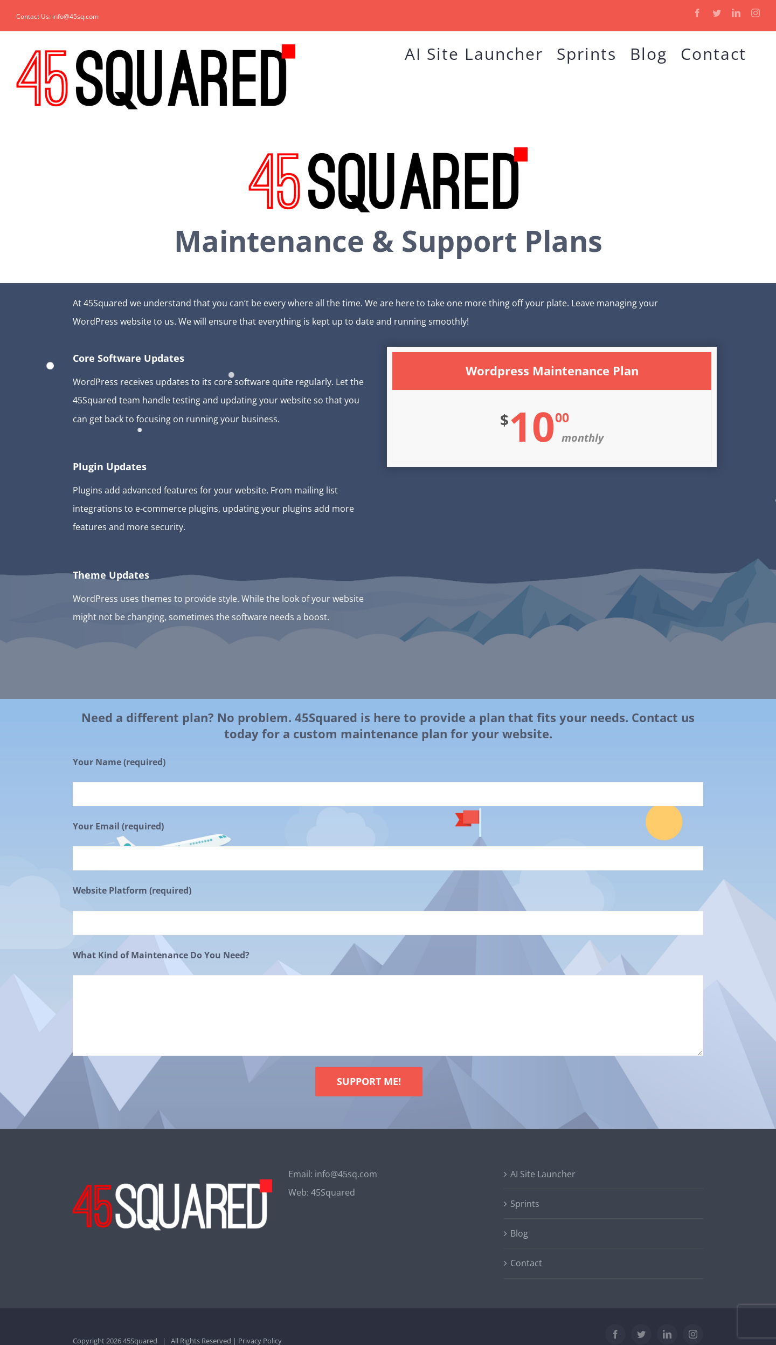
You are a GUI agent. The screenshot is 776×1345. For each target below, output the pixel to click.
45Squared (333, 1192)
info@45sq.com (346, 1174)
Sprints (524, 1204)
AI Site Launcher (543, 1174)
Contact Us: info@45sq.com (57, 16)
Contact (526, 1263)
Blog (519, 1233)
